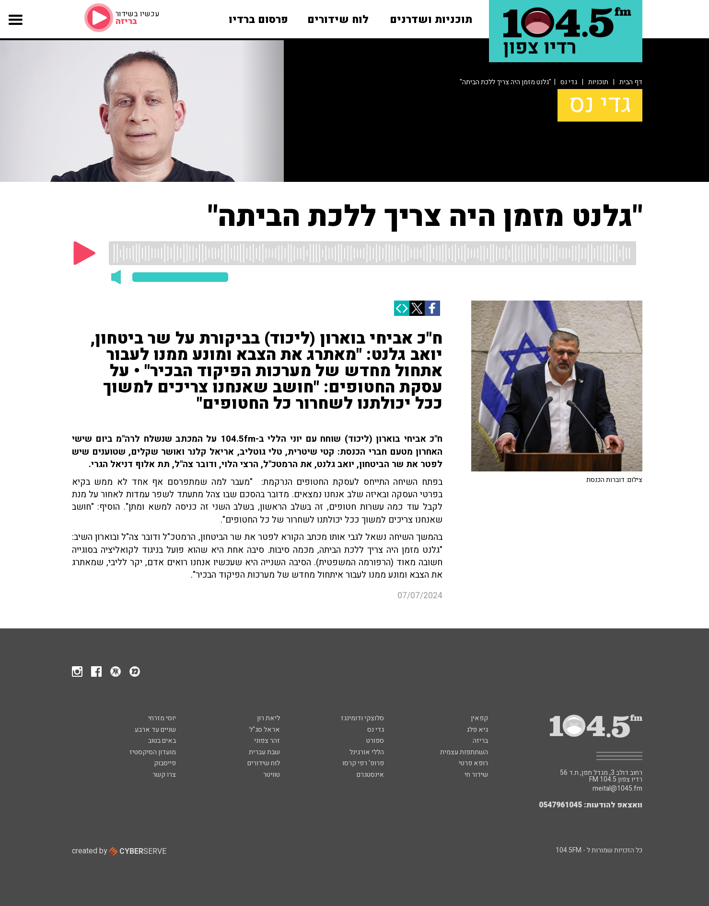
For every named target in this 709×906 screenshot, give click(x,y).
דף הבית (630, 82)
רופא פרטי (473, 763)
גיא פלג (477, 729)
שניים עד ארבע (155, 729)
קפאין (479, 718)
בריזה (480, 740)
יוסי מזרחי (162, 718)
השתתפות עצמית (464, 752)
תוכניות (598, 82)
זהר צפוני (267, 740)
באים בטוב (162, 740)
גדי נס (568, 82)
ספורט (375, 740)
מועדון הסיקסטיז (152, 752)
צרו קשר (164, 774)
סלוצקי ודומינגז (362, 718)
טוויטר (271, 774)
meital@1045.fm (617, 788)
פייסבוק (165, 763)
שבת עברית (264, 752)
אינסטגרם (370, 774)
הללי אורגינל (366, 752)
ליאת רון (268, 718)
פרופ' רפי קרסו (363, 763)
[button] (15, 28)
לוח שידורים (263, 763)
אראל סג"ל (264, 729)
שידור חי (476, 774)
